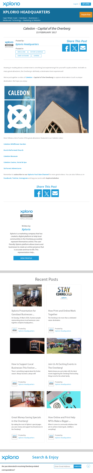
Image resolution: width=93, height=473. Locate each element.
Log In (76, 4)
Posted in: (19, 55)
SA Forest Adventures (12, 175)
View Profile (26, 265)
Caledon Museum (11, 163)
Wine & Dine (21, 58)
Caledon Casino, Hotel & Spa (15, 169)
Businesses (37, 24)
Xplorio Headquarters (22, 15)
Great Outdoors (23, 62)
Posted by (22, 335)
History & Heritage (36, 58)
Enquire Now (86, 19)
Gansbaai (25, 24)
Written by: (26, 232)
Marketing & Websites (36, 27)
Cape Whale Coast (11, 24)
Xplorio (26, 236)
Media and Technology (13, 27)
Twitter (15, 185)
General (36, 62)
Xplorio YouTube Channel (38, 181)
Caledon (29, 84)
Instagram (23, 185)
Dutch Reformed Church (13, 157)
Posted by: (20, 47)
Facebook (8, 185)
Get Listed (85, 4)
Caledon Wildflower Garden (15, 151)
